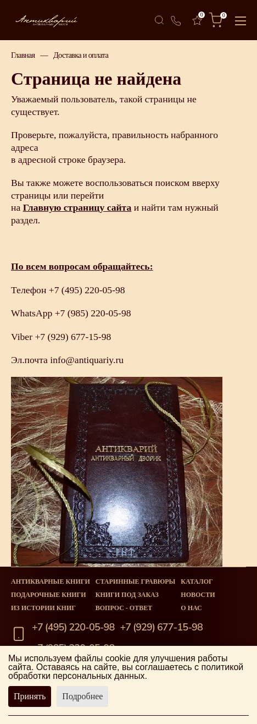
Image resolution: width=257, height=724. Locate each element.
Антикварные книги (50, 581)
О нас (191, 608)
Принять (30, 696)
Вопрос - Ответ (124, 608)
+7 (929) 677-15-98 (73, 336)
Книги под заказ (127, 594)
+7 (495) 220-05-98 (87, 289)
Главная (23, 55)
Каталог (197, 581)
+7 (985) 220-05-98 (93, 313)
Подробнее (82, 696)
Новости (198, 594)
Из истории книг (43, 608)
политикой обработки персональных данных (125, 671)
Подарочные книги (48, 594)
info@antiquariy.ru (87, 359)
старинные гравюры (136, 581)
